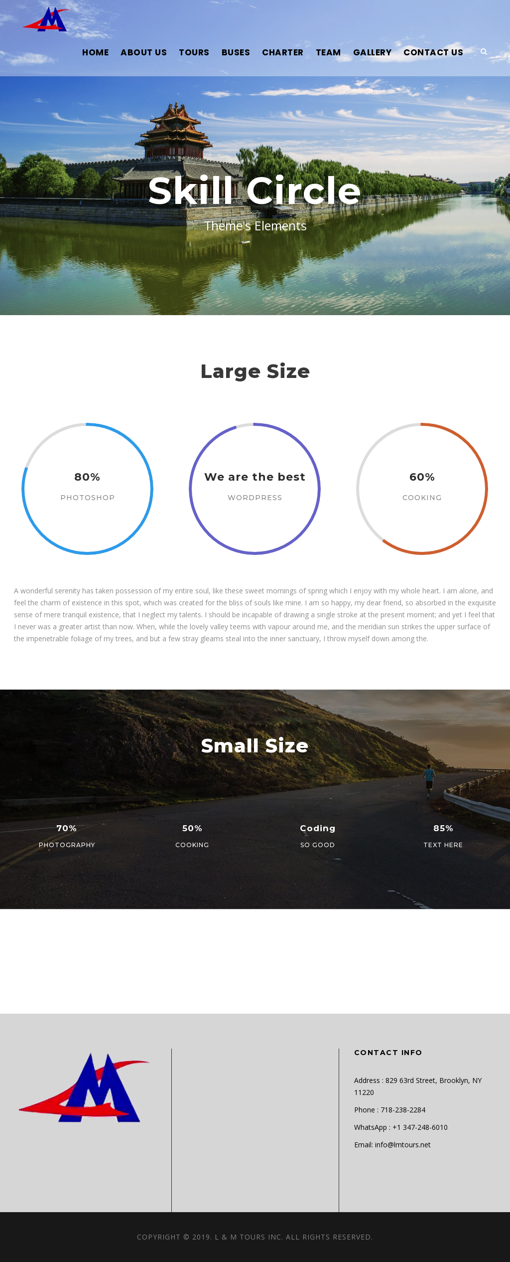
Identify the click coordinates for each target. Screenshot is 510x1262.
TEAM (328, 52)
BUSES (236, 52)
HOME (95, 52)
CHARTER (283, 52)
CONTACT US (433, 52)
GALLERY (372, 52)
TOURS (194, 52)
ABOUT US (144, 52)
